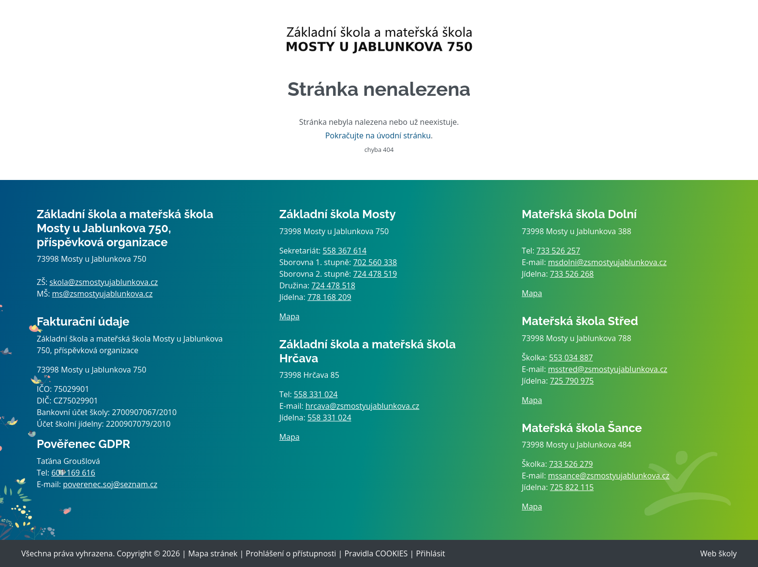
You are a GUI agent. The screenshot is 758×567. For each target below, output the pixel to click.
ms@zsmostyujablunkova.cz (102, 293)
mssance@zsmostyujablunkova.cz (609, 475)
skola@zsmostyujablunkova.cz (103, 282)
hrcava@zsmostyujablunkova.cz (363, 406)
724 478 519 (375, 274)
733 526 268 (572, 274)
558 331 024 (316, 394)
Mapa (289, 316)
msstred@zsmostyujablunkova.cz (608, 369)
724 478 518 (333, 285)
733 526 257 (559, 250)
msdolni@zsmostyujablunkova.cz (607, 262)
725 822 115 (572, 487)
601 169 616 (73, 472)
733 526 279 (571, 464)
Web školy (718, 553)
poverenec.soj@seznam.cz (110, 484)
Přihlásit (430, 553)
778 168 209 (329, 297)
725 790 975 (572, 380)
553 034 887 (571, 357)
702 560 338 (375, 262)
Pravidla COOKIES (376, 553)
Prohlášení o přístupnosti (291, 553)
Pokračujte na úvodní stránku (378, 135)
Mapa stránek (212, 553)
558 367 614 (344, 250)
